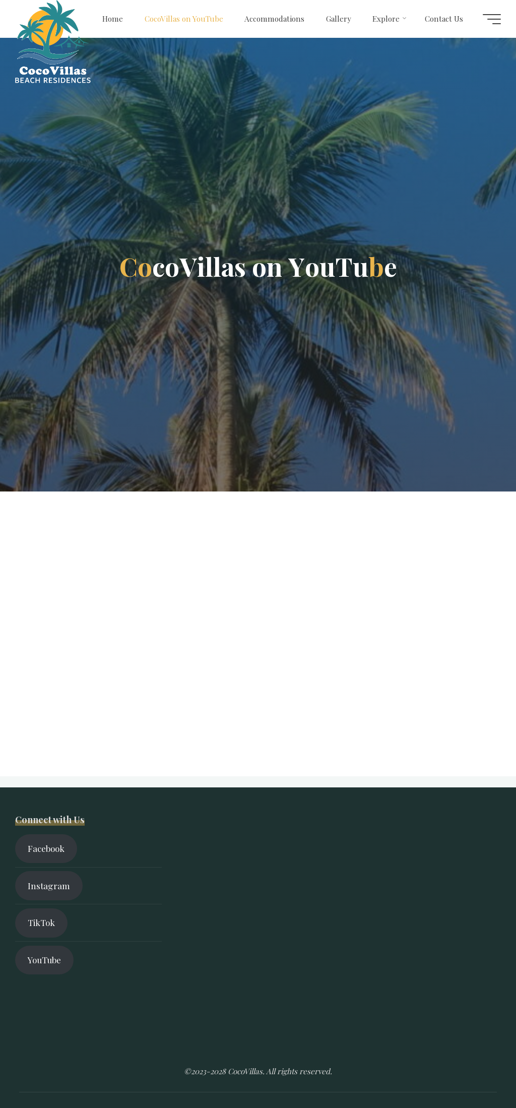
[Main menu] (492, 19)
